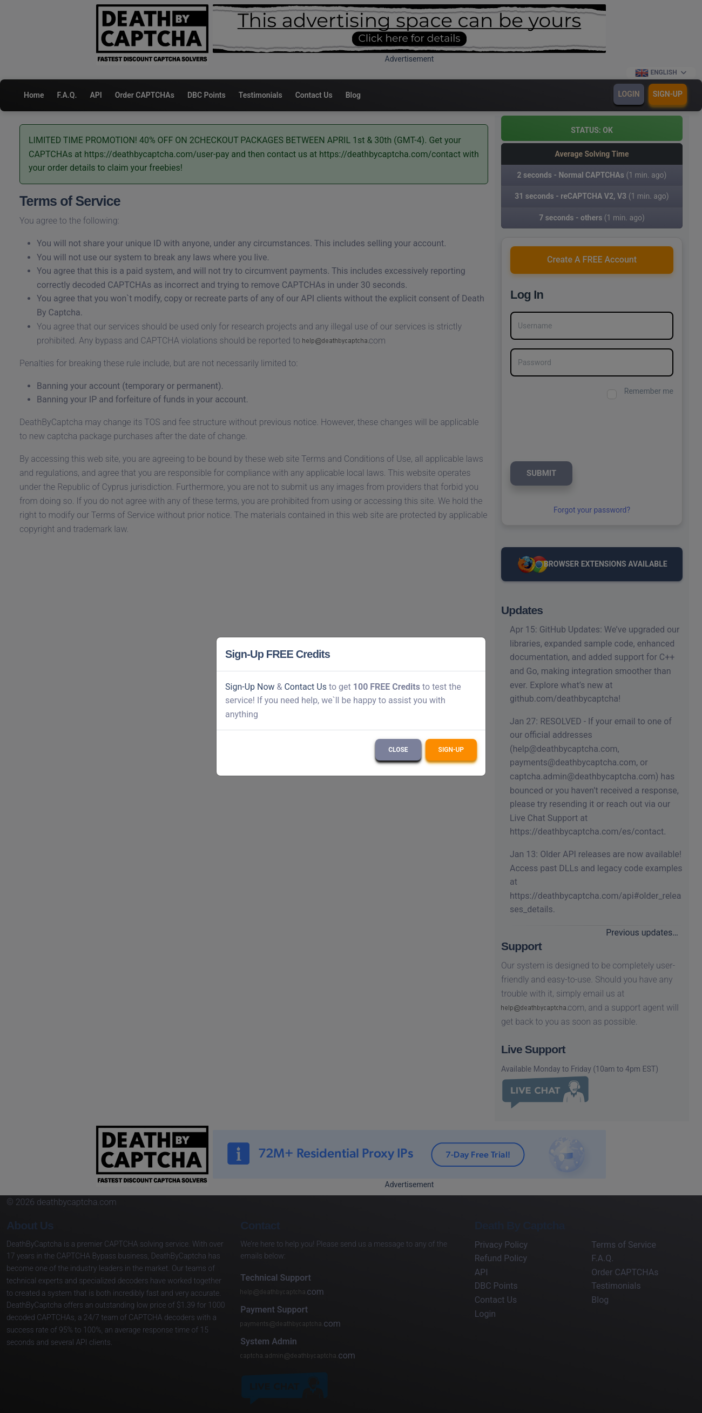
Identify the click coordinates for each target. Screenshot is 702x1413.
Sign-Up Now (250, 687)
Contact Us (305, 687)
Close (398, 749)
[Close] (472, 654)
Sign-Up (451, 749)
